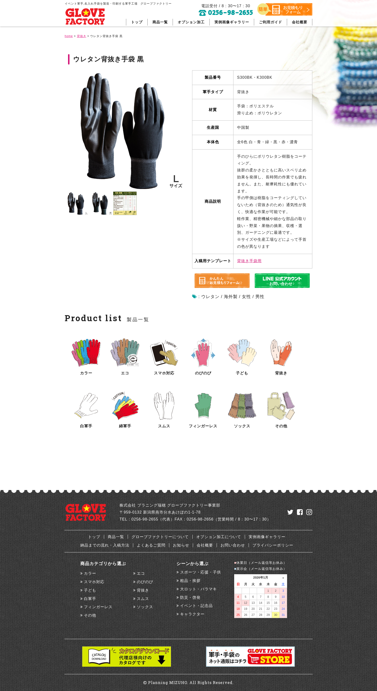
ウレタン (210, 296)
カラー (90, 573)
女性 (246, 296)
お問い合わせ (232, 545)
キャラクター (192, 614)
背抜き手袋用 (249, 261)
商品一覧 (160, 22)
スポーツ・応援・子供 (200, 572)
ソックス (145, 607)
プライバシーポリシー (272, 545)
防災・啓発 (190, 597)
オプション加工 (191, 22)
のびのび (145, 582)
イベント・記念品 (196, 606)
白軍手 (90, 599)
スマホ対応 (94, 582)
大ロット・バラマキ (198, 589)
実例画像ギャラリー (231, 22)
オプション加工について (218, 537)
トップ (137, 22)
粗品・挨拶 (190, 581)
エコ (141, 573)
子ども (90, 590)
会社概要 (299, 22)
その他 (90, 615)
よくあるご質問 (151, 545)
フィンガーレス (98, 607)
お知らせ (181, 545)
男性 (259, 296)
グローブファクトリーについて (160, 537)
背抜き (143, 590)
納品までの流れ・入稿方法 (104, 545)
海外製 (231, 296)
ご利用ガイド (270, 22)
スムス (143, 599)
